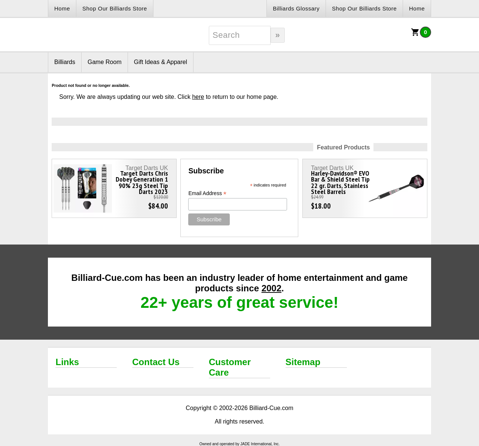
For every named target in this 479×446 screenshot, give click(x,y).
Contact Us (156, 362)
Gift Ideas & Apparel (160, 62)
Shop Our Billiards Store (114, 8)
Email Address (207, 193)
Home (62, 8)
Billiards (64, 62)
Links (67, 362)
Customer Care (230, 367)
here (198, 97)
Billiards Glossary (296, 8)
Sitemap (303, 362)
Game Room (105, 62)
